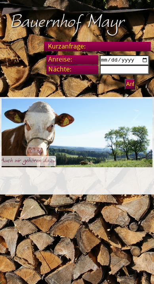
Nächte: (59, 71)
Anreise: (60, 60)
